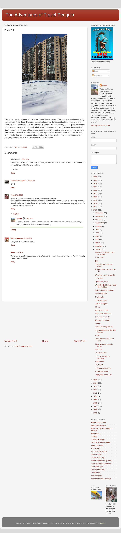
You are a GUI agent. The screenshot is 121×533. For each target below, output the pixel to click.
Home (45, 341)
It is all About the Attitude (104, 290)
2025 (95, 180)
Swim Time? (99, 258)
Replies (16, 214)
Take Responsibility (102, 317)
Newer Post (10, 341)
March (98, 243)
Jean (12, 195)
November (99, 216)
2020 (95, 197)
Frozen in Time (100, 353)
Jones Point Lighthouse (104, 327)
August (98, 226)
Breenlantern (95, 433)
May (97, 236)
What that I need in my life (105, 275)
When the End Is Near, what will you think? (105, 286)
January (98, 249)
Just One (98, 349)
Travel (19, 218)
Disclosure (99, 365)
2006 (95, 410)
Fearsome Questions (103, 368)
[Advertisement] (45, 320)
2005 (95, 413)
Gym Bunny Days (101, 282)
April (97, 239)
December (99, 213)
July (97, 229)
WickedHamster (17, 238)
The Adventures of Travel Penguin (40, 14)
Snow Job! (99, 278)
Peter (13, 253)
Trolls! (97, 335)
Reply (13, 173)
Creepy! (98, 323)
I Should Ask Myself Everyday (102, 357)
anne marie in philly (18, 181)
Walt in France (96, 476)
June (97, 233)
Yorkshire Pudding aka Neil (101, 479)
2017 (95, 207)
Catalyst (94, 436)
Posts (95, 71)
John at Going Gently (99, 451)
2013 (95, 386)
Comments (97, 75)
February (99, 246)
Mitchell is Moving (97, 457)
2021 (95, 193)
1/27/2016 (19, 253)
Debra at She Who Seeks (100, 442)
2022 (95, 190)
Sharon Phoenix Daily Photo (101, 461)
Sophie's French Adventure (101, 464)
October (98, 219)
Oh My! (98, 307)
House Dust (95, 448)
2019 (95, 200)
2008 (95, 403)
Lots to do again (101, 304)
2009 (95, 400)
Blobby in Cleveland (98, 425)
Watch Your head (101, 310)
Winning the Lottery (102, 320)
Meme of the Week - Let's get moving (104, 253)
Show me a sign (101, 300)
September (99, 223)
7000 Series (99, 361)
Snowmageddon (101, 294)
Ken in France (96, 454)
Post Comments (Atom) (24, 346)
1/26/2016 (25, 159)
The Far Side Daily (98, 470)
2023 (95, 187)
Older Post (79, 341)
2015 (95, 380)
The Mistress (95, 473)
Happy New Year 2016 (103, 375)
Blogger (102, 523)
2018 (95, 203)
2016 (95, 210)
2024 (95, 183)
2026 (95, 177)
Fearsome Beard (97, 445)
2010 (95, 396)
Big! (96, 261)
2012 (95, 390)
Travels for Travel (101, 371)
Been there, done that (103, 314)
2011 (95, 393)
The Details (99, 297)
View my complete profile (100, 125)
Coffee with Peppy (97, 439)
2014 (95, 383)
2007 (95, 406)
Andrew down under (98, 422)
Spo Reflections (97, 467)
